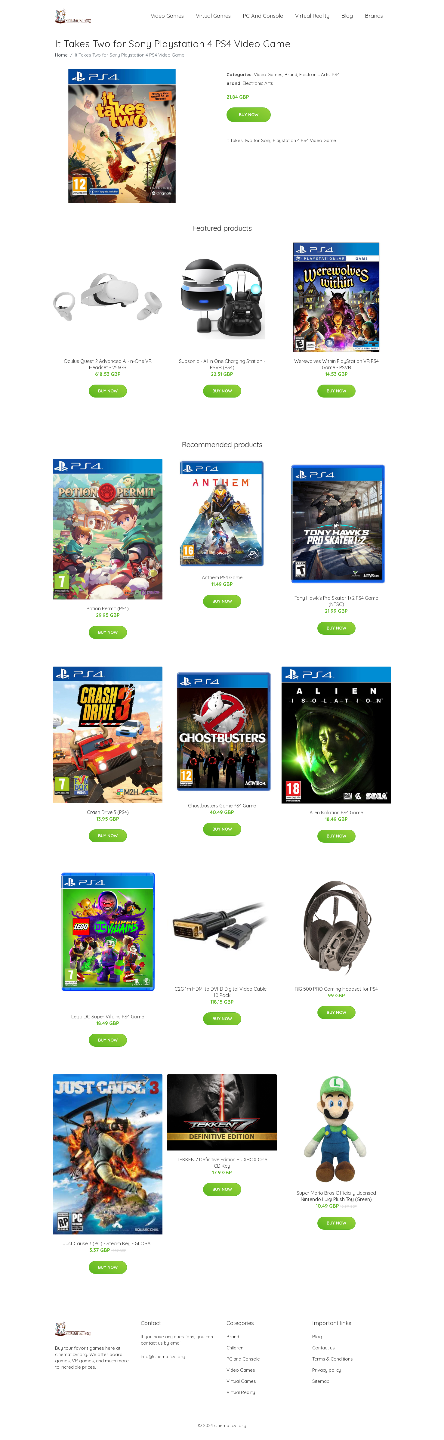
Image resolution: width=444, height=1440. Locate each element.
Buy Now (248, 119)
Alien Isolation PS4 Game (336, 817)
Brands (374, 17)
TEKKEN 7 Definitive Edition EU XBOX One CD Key (222, 1167)
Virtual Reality (312, 17)
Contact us (323, 1352)
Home (61, 59)
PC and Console (263, 17)
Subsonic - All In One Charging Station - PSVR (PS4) (222, 368)
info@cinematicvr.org (163, 1361)
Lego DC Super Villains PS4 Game (107, 1021)
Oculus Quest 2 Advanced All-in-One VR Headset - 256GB (108, 368)
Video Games (167, 17)
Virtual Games (213, 17)
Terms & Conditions (332, 1363)
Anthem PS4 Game (222, 582)
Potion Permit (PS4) (108, 613)
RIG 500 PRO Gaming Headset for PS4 (336, 993)
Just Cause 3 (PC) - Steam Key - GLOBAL (108, 1248)
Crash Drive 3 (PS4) (108, 816)
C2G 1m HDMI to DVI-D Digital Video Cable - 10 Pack (222, 996)
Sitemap (320, 1385)
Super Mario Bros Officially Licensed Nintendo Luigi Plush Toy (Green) (336, 1200)
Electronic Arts (314, 79)
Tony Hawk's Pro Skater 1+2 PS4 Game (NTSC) (336, 605)
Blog (347, 17)
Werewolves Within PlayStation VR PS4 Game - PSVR (336, 368)
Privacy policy (326, 1374)
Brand (291, 79)
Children (235, 1352)
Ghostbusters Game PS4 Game (222, 810)
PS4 (336, 79)
